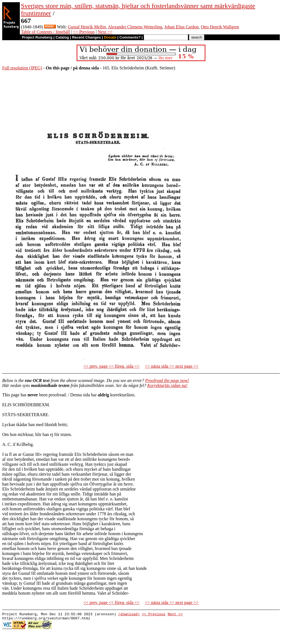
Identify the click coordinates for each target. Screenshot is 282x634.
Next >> (105, 31)
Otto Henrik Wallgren (220, 27)
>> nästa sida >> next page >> (172, 366)
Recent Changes (86, 37)
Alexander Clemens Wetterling (135, 27)
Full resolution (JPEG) (22, 68)
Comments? (130, 37)
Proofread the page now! (167, 380)
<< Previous (84, 31)
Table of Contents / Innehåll (45, 31)
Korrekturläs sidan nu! (167, 385)
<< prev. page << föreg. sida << (111, 366)
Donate (110, 37)
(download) (129, 614)
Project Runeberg (37, 37)
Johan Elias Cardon (181, 27)
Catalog (62, 37)
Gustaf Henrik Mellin (87, 27)
